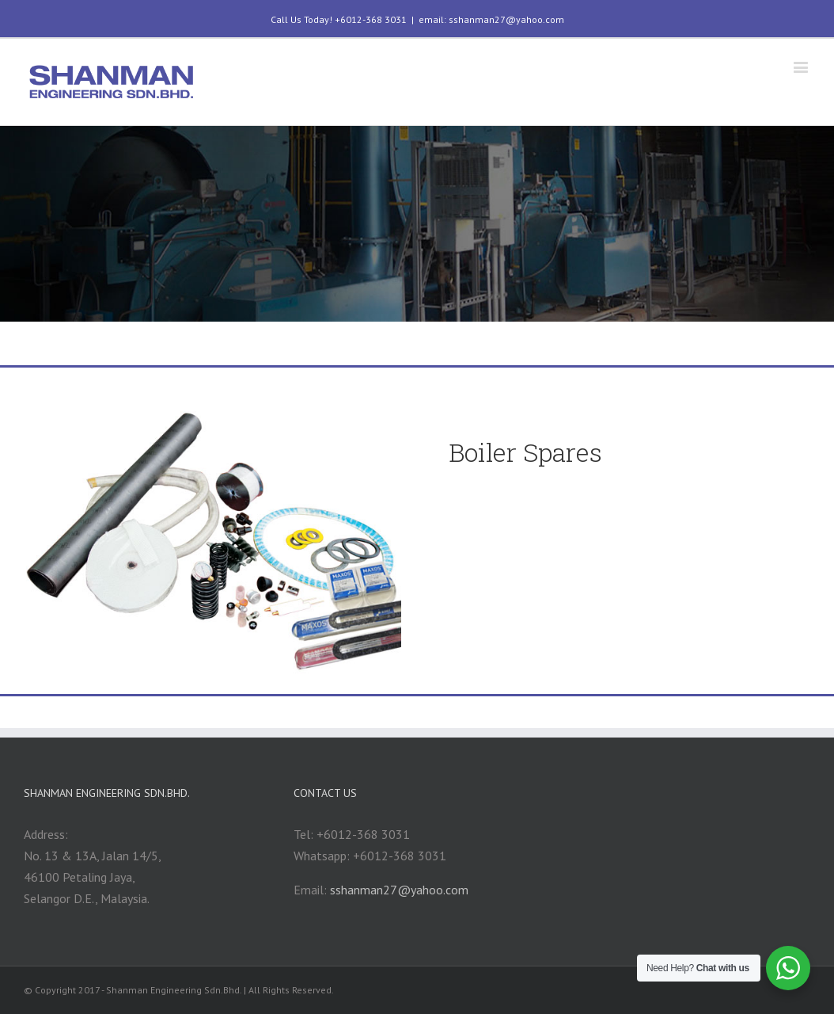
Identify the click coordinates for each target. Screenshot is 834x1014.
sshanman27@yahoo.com (399, 890)
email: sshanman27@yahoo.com (491, 19)
